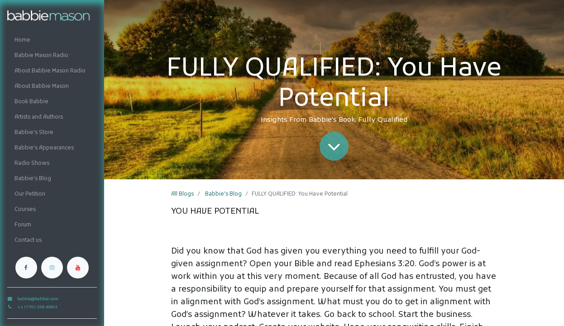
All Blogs (182, 194)
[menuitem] (52, 40)
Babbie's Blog (223, 194)
